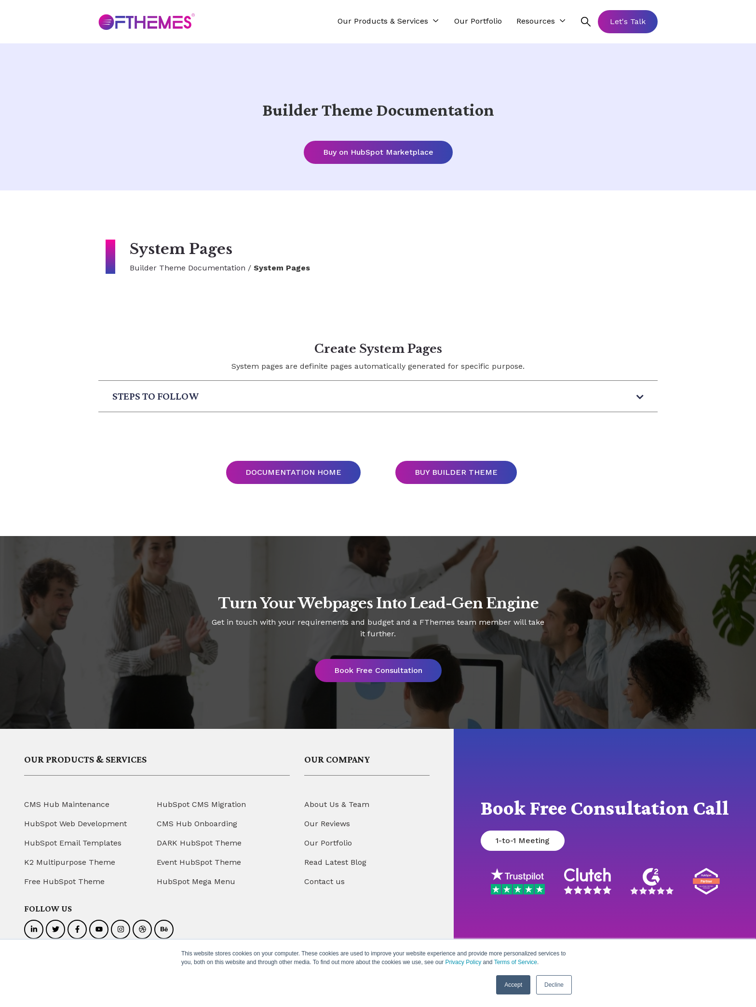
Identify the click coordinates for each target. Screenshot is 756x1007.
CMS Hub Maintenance (66, 804)
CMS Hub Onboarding (197, 824)
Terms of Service (515, 962)
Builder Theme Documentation (187, 267)
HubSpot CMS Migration (201, 804)
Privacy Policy (463, 962)
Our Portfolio (328, 843)
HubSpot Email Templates (73, 843)
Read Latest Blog (335, 862)
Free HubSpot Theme (64, 881)
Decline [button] (554, 984)
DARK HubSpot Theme (199, 843)
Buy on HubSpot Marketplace (378, 152)
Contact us (324, 881)
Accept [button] (513, 984)
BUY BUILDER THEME (456, 472)
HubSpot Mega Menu (196, 881)
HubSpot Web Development (75, 824)
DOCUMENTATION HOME (293, 472)
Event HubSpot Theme (199, 862)
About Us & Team (336, 804)
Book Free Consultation (378, 670)
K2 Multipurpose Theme (69, 862)
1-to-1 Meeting (523, 841)
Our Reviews (327, 824)
